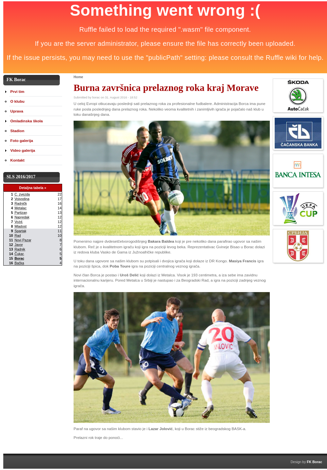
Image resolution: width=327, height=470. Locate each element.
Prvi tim (17, 91)
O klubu (17, 101)
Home (78, 77)
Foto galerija (21, 140)
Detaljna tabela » (32, 188)
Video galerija (22, 150)
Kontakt (17, 160)
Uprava (17, 111)
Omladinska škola (26, 121)
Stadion (17, 131)
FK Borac (314, 462)
